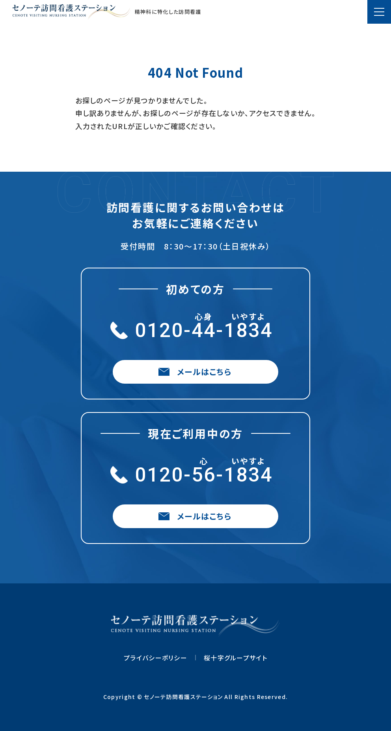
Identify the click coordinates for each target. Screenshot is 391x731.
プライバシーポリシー (155, 657)
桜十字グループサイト (235, 657)
